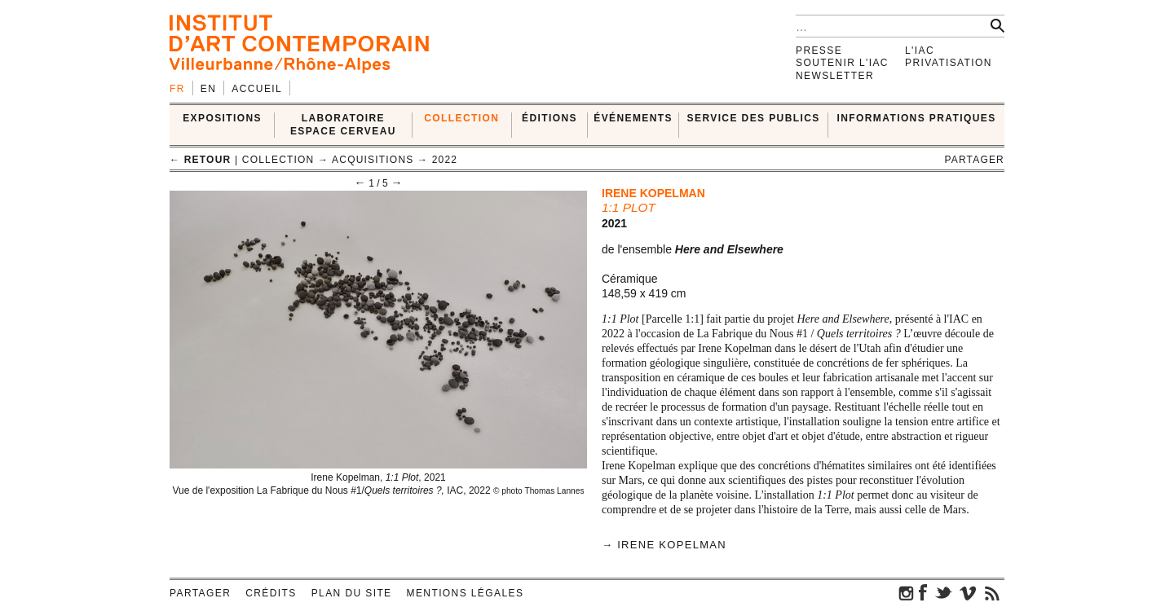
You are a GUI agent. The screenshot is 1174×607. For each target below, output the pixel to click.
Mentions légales (465, 593)
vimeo (968, 592)
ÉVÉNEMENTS (633, 118)
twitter (943, 592)
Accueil (257, 89)
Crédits (270, 593)
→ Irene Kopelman (664, 545)
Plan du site (351, 593)
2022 (445, 159)
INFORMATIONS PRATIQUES (916, 118)
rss (992, 592)
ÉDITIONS (549, 118)
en (208, 89)
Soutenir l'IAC (842, 62)
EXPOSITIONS (222, 118)
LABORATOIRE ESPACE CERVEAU (343, 124)
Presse (819, 50)
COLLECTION (461, 118)
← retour (200, 159)
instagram (906, 592)
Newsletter (835, 75)
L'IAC (919, 50)
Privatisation (948, 62)
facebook (923, 592)
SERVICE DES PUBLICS (753, 118)
